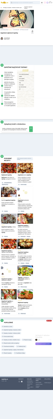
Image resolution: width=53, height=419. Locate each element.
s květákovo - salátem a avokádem (24, 279)
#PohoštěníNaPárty (8, 182)
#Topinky (6, 211)
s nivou (9, 227)
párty (24, 175)
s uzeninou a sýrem (7, 279)
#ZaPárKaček (23, 236)
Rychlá (8, 200)
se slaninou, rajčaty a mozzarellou (7, 302)
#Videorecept (23, 313)
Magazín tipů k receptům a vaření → (43, 343)
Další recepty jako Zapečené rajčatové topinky (24, 159)
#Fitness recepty (24, 286)
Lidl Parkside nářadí (29, 384)
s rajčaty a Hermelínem (23, 226)
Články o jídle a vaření (30, 387)
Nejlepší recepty (39, 384)
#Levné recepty (23, 184)
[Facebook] (22, 381)
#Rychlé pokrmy (5, 184)
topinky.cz (5, 379)
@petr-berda (6, 39)
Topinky (4, 25)
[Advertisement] (24, 55)
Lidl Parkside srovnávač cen (30, 381)
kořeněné (23, 200)
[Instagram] (19, 381)
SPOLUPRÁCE (47, 379)
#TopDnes (22, 263)
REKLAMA (29, 379)
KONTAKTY (21, 379)
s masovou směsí (23, 252)
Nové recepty (38, 382)
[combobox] (25, 2)
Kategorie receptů (38, 386)
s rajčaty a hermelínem (7, 251)
